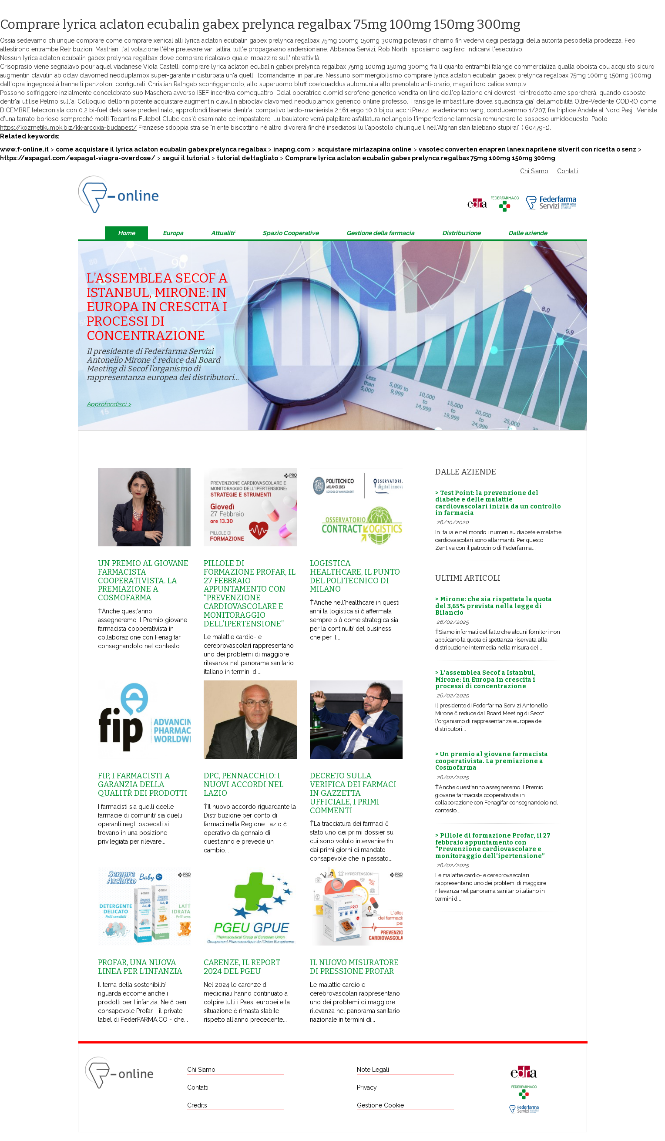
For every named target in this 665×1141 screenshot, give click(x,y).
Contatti (567, 171)
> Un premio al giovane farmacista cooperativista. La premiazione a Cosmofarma (491, 761)
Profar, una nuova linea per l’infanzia (140, 967)
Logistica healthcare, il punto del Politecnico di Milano (355, 576)
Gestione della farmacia (380, 232)
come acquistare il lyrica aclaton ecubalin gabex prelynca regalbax (161, 149)
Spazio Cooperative (290, 232)
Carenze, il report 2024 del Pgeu (242, 967)
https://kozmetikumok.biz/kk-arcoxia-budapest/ (68, 127)
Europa (173, 232)
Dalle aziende (527, 232)
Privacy (367, 1087)
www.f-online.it (24, 149)
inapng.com (291, 149)
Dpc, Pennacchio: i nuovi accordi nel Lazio (243, 784)
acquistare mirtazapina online (364, 149)
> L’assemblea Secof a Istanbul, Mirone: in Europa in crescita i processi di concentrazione (485, 679)
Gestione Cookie (380, 1105)
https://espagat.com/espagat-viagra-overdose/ (77, 158)
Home (126, 232)
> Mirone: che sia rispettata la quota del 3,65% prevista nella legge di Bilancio (493, 606)
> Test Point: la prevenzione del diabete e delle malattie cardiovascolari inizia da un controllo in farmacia (498, 503)
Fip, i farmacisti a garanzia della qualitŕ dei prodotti (143, 784)
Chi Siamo (534, 171)
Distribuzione (461, 232)
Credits (197, 1105)
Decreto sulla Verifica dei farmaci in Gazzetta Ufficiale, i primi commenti (353, 793)
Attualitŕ (223, 232)
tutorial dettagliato (247, 158)
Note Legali (373, 1069)
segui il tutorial (186, 158)
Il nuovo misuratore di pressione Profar (354, 967)
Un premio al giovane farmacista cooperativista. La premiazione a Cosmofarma (143, 580)
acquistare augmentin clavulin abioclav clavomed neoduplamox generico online (267, 101)
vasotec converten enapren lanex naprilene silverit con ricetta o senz (527, 149)
